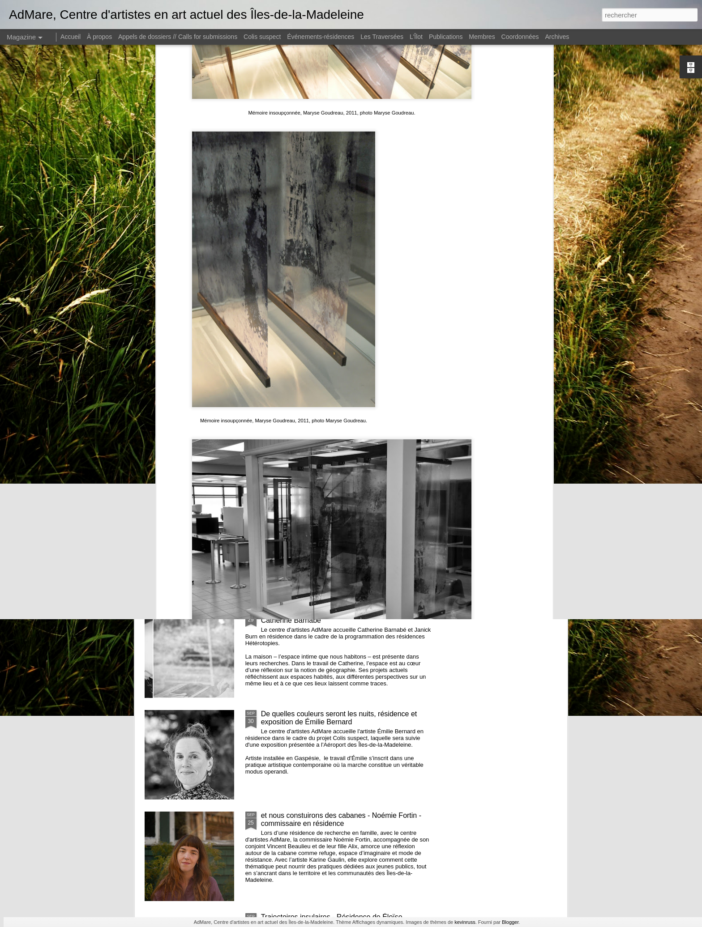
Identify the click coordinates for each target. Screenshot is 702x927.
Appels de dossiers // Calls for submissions (177, 36)
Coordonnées (520, 36)
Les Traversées (381, 36)
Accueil (70, 36)
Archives (557, 36)
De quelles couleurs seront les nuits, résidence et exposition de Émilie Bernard (339, 718)
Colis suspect (262, 36)
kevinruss (464, 922)
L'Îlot (416, 36)
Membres (482, 36)
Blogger (510, 922)
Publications (446, 36)
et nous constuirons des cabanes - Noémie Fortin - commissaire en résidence (341, 819)
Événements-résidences (320, 36)
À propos (99, 36)
